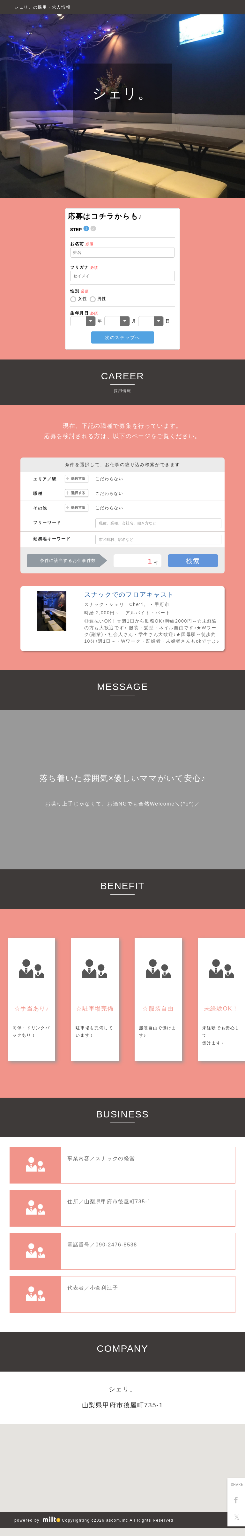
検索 (193, 560)
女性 (82, 298)
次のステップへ (122, 337)
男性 (102, 298)
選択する (76, 479)
